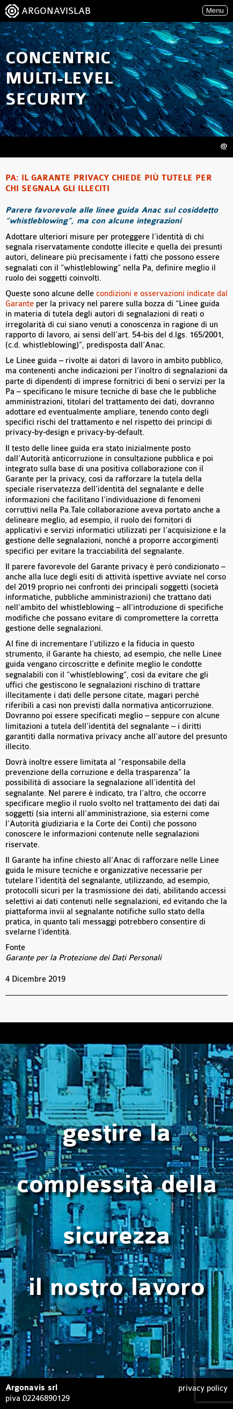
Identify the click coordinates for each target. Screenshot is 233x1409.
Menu (215, 10)
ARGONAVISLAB (56, 11)
